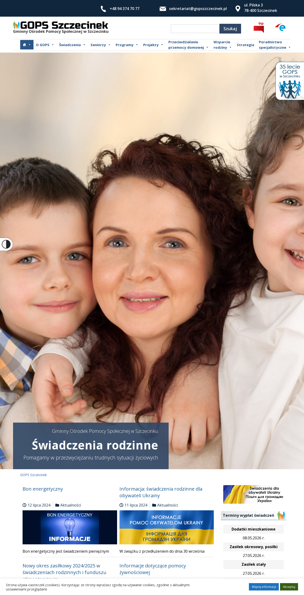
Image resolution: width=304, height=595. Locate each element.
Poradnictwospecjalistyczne (275, 44)
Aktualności (70, 505)
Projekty (153, 44)
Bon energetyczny (43, 489)
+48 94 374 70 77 (124, 8)
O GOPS (45, 44)
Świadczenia (72, 44)
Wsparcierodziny (223, 44)
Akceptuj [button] (289, 587)
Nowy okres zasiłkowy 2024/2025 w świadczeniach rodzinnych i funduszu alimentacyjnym (64, 572)
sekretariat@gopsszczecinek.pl (198, 8)
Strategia (245, 44)
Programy (127, 44)
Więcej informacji (264, 587)
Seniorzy (100, 44)
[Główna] (26, 44)
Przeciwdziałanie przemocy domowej (188, 44)
